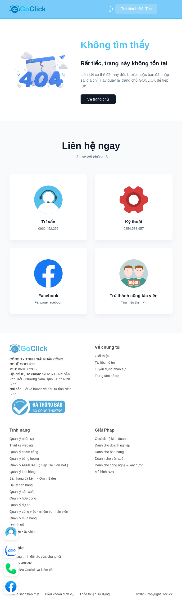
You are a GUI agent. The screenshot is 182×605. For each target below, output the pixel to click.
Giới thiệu (102, 359)
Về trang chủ (98, 99)
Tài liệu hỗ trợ (105, 365)
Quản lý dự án (20, 508)
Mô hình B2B (104, 475)
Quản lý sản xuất (22, 495)
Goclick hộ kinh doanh (111, 442)
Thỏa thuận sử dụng (94, 597)
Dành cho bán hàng (109, 455)
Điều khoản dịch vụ (59, 597)
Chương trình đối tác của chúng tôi (35, 559)
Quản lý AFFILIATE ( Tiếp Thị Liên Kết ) (38, 468)
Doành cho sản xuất (109, 462)
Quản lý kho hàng (22, 475)
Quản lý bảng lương (24, 462)
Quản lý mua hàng (23, 521)
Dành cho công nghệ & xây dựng (119, 468)
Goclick (167, 597)
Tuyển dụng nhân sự (110, 372)
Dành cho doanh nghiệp (112, 448)
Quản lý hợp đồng (22, 501)
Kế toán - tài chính (22, 534)
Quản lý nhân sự (21, 442)
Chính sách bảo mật (24, 597)
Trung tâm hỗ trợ (107, 379)
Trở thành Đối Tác (136, 9)
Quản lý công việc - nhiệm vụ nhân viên (38, 515)
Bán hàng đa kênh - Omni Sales (32, 481)
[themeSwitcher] (111, 9)
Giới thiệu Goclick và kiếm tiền (31, 573)
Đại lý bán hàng (21, 488)
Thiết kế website (21, 448)
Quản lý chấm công (23, 455)
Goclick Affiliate (20, 566)
